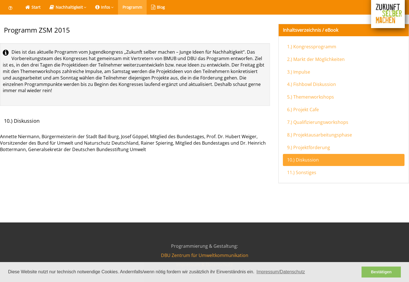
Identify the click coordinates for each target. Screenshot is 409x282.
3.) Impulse (298, 72)
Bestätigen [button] (381, 272)
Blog (158, 7)
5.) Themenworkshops (310, 97)
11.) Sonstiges (301, 172)
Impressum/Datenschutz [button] (280, 271)
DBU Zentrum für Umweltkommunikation (204, 255)
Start (32, 7)
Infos (104, 7)
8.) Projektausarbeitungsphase (319, 135)
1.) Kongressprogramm (311, 47)
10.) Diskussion (303, 160)
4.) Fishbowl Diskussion (311, 84)
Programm (132, 7)
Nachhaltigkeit (67, 7)
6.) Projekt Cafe (303, 109)
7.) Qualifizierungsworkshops (317, 122)
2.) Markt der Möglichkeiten (316, 59)
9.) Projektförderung (308, 147)
